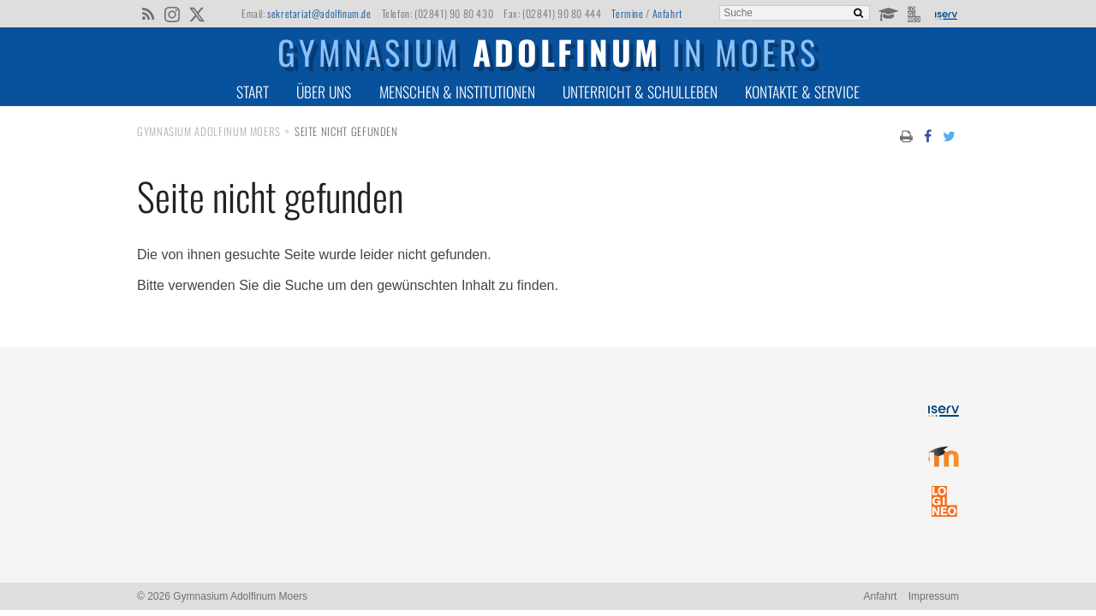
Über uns (323, 91)
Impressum (933, 596)
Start (252, 91)
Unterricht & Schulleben (640, 91)
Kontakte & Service (802, 91)
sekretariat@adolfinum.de (319, 13)
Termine (627, 13)
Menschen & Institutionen (457, 91)
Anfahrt (667, 13)
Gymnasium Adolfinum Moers (209, 131)
